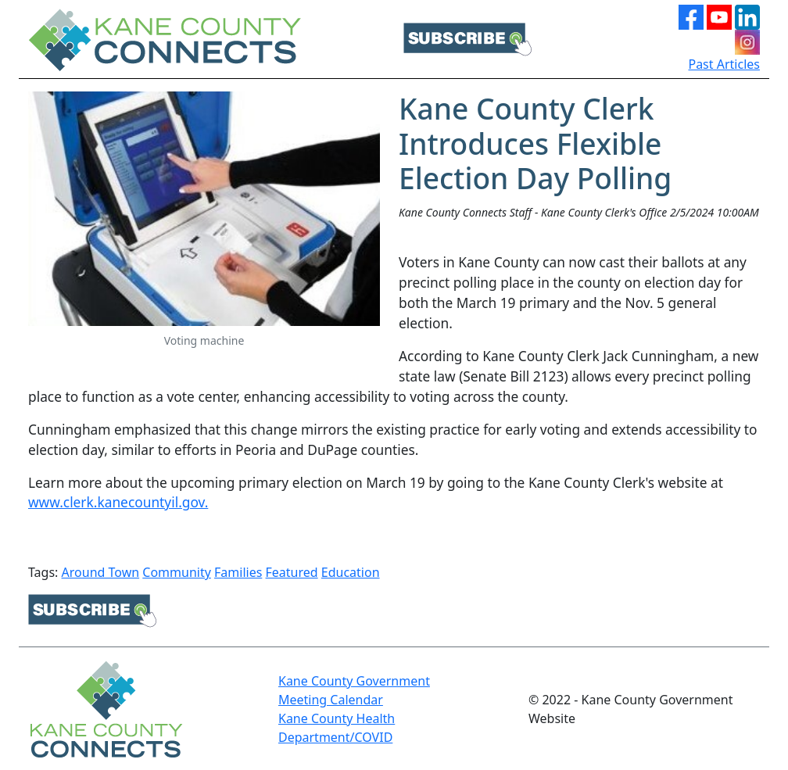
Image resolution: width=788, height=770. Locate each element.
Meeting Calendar (330, 699)
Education (350, 572)
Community (176, 572)
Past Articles (724, 64)
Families (238, 572)
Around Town (101, 572)
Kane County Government (354, 680)
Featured (292, 572)
